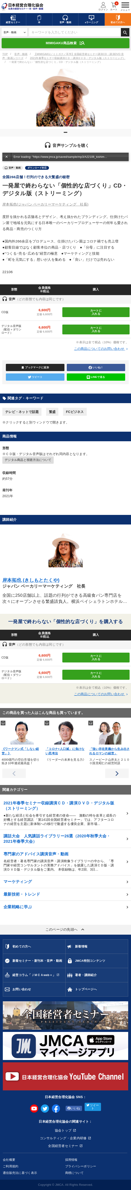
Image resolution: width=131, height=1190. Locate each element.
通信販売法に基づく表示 (20, 1173)
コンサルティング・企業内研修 (63, 1138)
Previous (14, 773)
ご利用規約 (10, 1166)
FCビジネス (75, 412)
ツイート (35, 377)
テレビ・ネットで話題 (22, 412)
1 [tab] (66, 134)
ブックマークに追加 (35, 367)
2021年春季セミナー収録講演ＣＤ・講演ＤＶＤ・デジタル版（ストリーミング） (77, 58)
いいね (73, 1108)
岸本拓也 (45, 204)
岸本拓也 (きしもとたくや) (31, 580)
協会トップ (63, 1130)
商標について (74, 1173)
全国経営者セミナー (63, 1146)
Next (117, 773)
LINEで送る (96, 377)
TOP (5, 54)
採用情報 (71, 1159)
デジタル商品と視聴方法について (28, 460)
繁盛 (52, 412)
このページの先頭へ (65, 929)
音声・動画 (20, 54)
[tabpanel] (65, 97)
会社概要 (9, 1159)
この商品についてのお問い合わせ (101, 349)
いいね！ (96, 367)
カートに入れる (96, 312)
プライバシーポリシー (80, 1166)
